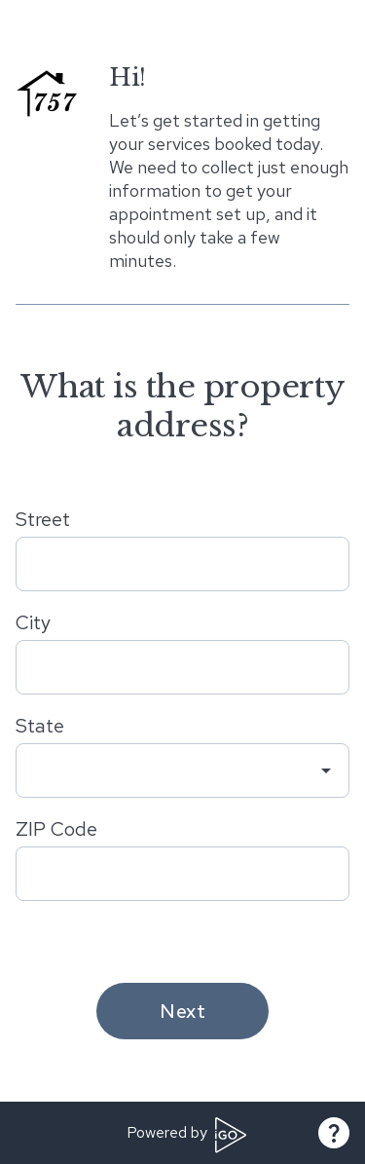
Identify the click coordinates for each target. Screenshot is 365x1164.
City (33, 622)
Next (182, 1011)
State (40, 725)
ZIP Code (56, 829)
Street (43, 519)
